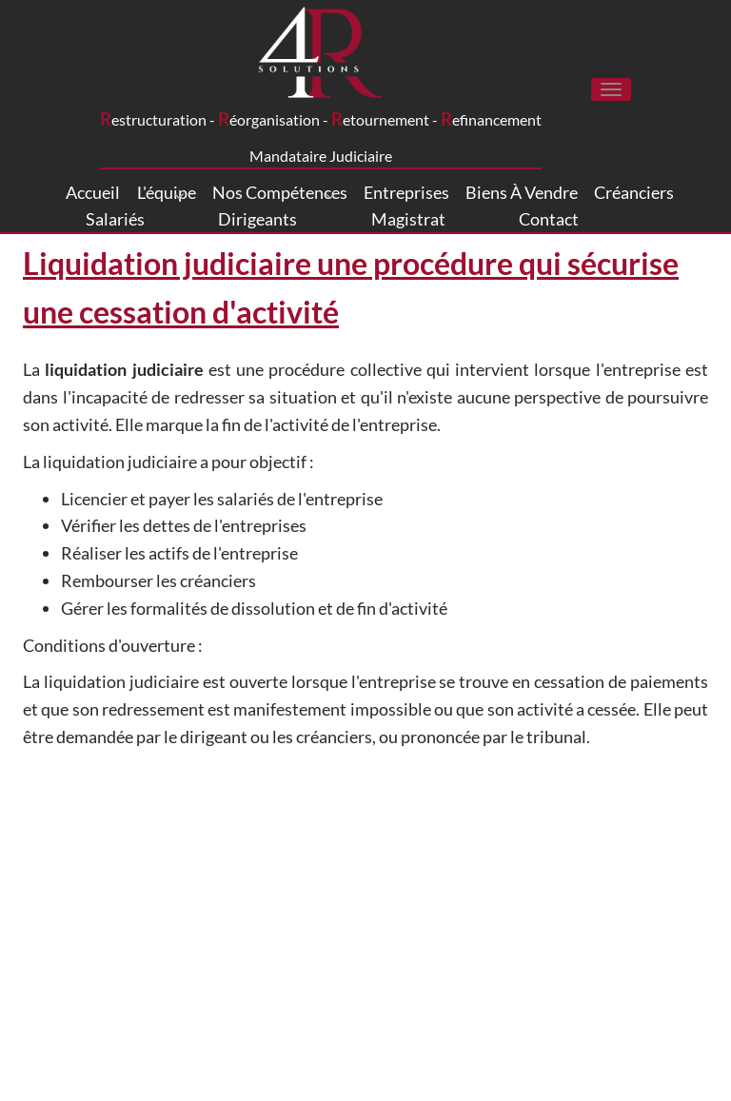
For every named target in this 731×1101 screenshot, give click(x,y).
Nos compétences (279, 193)
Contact (549, 218)
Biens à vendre (521, 192)
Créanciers (634, 192)
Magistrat (408, 218)
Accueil (93, 192)
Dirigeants (257, 218)
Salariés (115, 218)
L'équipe (166, 193)
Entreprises (406, 192)
